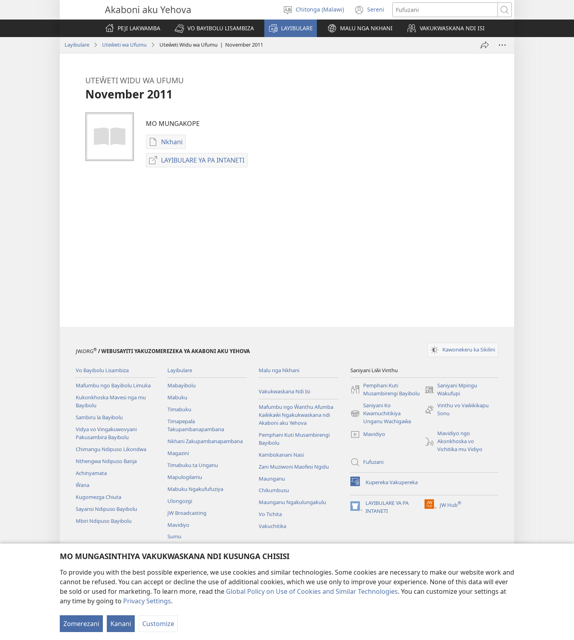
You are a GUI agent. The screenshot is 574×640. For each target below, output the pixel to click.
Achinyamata (91, 473)
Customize (158, 623)
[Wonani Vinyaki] (502, 45)
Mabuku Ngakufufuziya (195, 489)
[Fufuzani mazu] (445, 9)
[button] (214, 28)
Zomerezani (81, 623)
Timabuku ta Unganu (192, 465)
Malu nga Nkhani (279, 370)
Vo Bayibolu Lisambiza (102, 370)
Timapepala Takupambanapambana (195, 425)
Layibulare (77, 44)
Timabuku (179, 409)
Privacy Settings (147, 601)
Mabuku (177, 397)
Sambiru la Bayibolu (99, 417)
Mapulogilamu (184, 477)
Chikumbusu (274, 490)
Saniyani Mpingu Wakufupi (451, 390)
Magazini (178, 453)
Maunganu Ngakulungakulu (292, 502)
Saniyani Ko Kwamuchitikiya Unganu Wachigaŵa (380, 414)
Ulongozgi (179, 501)
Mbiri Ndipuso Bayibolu (104, 520)
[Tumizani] (485, 45)
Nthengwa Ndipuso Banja (106, 461)
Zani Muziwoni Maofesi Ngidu (294, 466)
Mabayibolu (181, 385)
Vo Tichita (270, 514)
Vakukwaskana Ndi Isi (284, 391)
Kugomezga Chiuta (98, 497)
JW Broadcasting (186, 512)
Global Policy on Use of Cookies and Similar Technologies (312, 591)
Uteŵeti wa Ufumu (124, 44)
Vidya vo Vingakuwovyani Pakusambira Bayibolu (106, 433)
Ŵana (82, 485)
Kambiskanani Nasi (281, 454)
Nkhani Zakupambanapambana (205, 441)
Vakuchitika (272, 526)
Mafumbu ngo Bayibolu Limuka (113, 385)
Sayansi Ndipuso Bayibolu (106, 508)
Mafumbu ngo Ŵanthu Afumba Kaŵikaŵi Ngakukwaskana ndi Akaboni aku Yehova (296, 414)
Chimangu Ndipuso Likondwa (111, 449)
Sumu (174, 536)
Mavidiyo (178, 524)
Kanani (120, 623)
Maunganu (272, 478)
